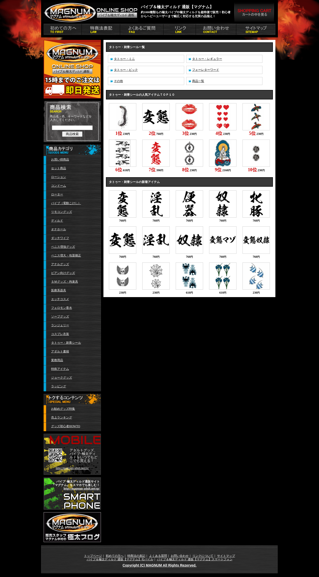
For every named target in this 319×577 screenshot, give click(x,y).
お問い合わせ (180, 556)
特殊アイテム (60, 369)
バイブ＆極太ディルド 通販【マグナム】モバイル (120, 559)
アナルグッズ (60, 264)
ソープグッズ (60, 316)
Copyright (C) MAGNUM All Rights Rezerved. (160, 565)
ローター (57, 194)
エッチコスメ (60, 299)
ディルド (57, 220)
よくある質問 (158, 556)
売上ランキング (61, 417)
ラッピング (58, 386)
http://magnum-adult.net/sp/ (82, 488)
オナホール (58, 229)
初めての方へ (115, 556)
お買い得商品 (60, 159)
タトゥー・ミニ (124, 59)
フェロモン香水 (61, 308)
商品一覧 (198, 81)
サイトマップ (226, 556)
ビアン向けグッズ (63, 273)
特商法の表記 (136, 556)
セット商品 (58, 168)
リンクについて (202, 556)
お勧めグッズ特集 (63, 409)
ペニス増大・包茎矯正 (66, 255)
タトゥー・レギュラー (207, 59)
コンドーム (58, 185)
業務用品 (57, 360)
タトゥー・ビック (126, 70)
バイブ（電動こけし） (66, 203)
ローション (58, 177)
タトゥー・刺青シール (66, 342)
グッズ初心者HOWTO (65, 426)
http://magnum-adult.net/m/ (72, 468)
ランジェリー (60, 325)
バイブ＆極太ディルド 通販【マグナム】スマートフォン (195, 559)
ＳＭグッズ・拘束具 (64, 281)
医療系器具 (58, 290)
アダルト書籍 (60, 351)
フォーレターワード (205, 70)
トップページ (93, 556)
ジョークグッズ (61, 377)
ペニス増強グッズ (63, 246)
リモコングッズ (61, 212)
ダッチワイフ (60, 238)
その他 (118, 81)
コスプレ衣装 (60, 334)
